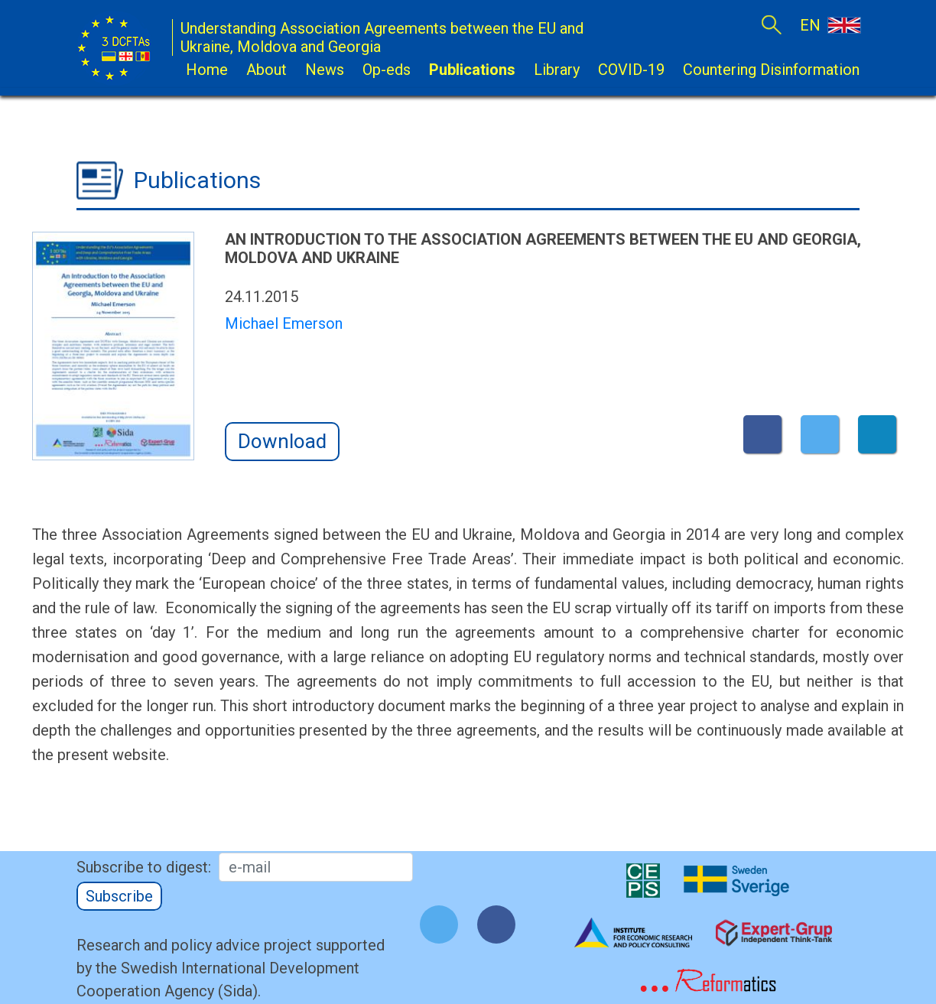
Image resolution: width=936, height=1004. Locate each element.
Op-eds (386, 69)
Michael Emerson (284, 323)
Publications (472, 69)
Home (207, 69)
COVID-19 (631, 69)
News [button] (324, 69)
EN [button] (830, 24)
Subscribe (119, 896)
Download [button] (282, 441)
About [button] (266, 69)
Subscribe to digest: (143, 867)
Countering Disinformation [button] (771, 69)
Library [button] (557, 69)
